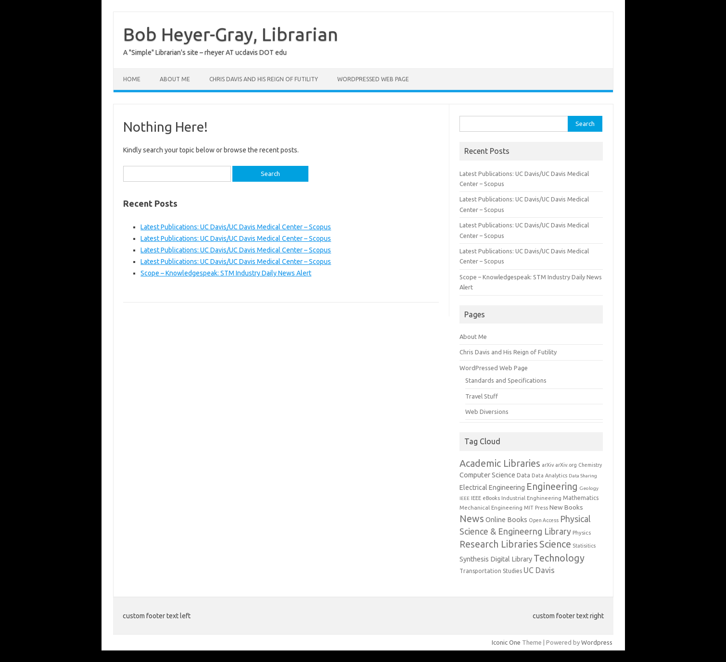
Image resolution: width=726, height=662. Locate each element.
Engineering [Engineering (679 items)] (552, 486)
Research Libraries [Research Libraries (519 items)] (498, 544)
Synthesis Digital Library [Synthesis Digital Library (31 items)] (495, 559)
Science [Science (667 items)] (555, 544)
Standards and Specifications (506, 380)
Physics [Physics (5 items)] (582, 532)
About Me (175, 79)
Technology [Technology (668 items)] (559, 557)
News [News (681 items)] (471, 518)
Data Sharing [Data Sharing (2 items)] (583, 475)
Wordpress (596, 642)
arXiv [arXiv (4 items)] (548, 465)
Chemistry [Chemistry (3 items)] (590, 465)
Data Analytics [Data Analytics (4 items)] (549, 475)
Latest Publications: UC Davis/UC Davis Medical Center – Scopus (235, 227)
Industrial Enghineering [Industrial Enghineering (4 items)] (531, 498)
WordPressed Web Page (373, 79)
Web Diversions (487, 411)
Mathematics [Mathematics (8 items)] (581, 498)
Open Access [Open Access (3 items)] (544, 520)
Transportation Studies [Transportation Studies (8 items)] (490, 571)
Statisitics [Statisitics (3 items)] (584, 546)
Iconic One (506, 642)
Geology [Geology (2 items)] (589, 488)
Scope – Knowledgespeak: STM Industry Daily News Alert (225, 273)
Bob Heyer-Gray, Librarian (230, 34)
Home (131, 79)
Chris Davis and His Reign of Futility (263, 79)
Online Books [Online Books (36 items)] (506, 519)
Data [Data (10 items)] (523, 475)
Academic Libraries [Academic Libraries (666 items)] (499, 463)
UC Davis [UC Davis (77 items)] (539, 570)
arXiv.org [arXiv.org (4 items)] (566, 465)
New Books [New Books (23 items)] (566, 507)
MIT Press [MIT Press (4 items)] (536, 508)
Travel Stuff (481, 396)
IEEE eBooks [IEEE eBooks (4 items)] (485, 498)
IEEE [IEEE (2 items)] (464, 498)
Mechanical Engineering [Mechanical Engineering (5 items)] (490, 507)
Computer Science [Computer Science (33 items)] (487, 475)
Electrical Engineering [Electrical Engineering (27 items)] (492, 487)
